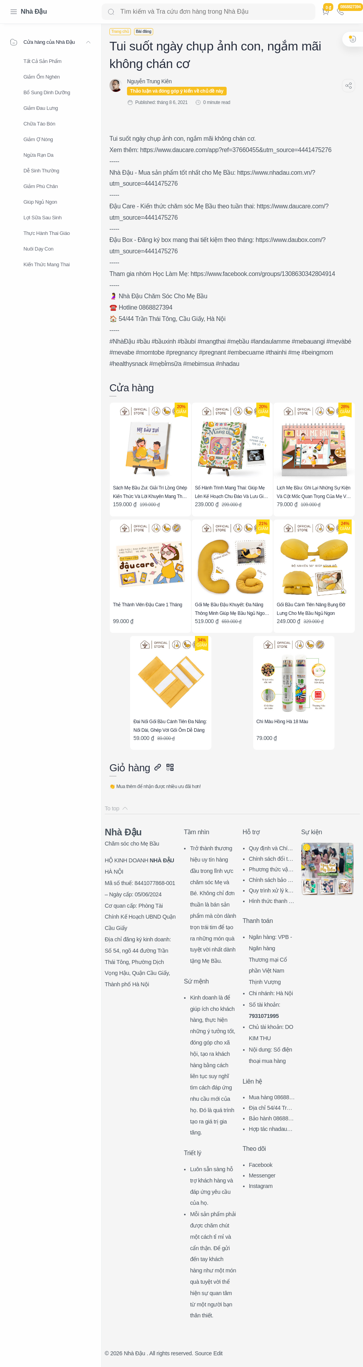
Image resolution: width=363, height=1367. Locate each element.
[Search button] (110, 12)
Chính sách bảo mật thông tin (270, 881)
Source (203, 1353)
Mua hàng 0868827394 (270, 1098)
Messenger (262, 1175)
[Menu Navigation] (14, 12)
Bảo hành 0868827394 (271, 1119)
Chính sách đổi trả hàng (271, 860)
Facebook (261, 1165)
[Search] (208, 12)
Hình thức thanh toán (271, 902)
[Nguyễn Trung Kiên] (149, 81)
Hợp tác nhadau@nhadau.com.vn (271, 1130)
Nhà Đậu (34, 11)
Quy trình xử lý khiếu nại (270, 891)
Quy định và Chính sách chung (271, 849)
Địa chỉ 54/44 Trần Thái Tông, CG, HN (272, 1109)
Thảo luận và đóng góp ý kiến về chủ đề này (177, 91)
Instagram (261, 1186)
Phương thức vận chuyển (270, 870)
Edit (217, 1353)
